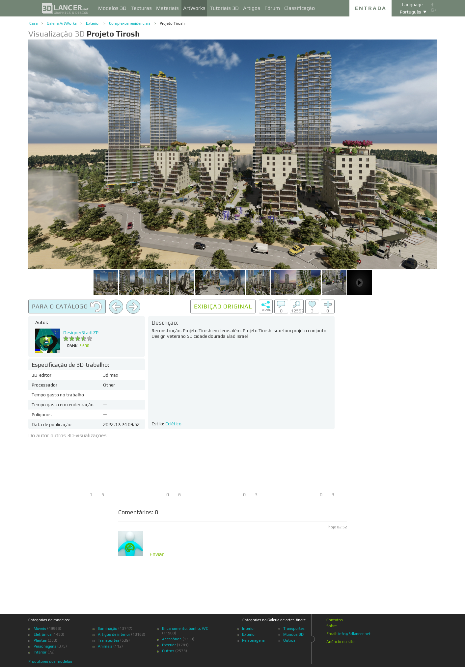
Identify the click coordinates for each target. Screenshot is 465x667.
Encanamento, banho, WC (185, 628)
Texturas (141, 8)
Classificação (299, 8)
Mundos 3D (293, 634)
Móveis (40, 628)
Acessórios (171, 639)
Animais (105, 646)
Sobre (331, 626)
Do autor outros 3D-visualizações (67, 435)
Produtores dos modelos (50, 661)
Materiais (167, 8)
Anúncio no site (340, 641)
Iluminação (107, 628)
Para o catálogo (67, 306)
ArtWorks (194, 8)
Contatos (334, 620)
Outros (168, 651)
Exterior (93, 23)
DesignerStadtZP (80, 332)
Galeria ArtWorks (62, 23)
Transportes (108, 640)
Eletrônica (42, 634)
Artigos (251, 8)
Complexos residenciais (129, 23)
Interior (40, 652)
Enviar (157, 554)
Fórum (272, 8)
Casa (33, 23)
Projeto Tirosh (172, 23)
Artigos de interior (114, 634)
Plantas (40, 640)
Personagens (45, 646)
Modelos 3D (112, 8)
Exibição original (223, 306)
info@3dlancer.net (354, 633)
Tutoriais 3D (224, 8)
